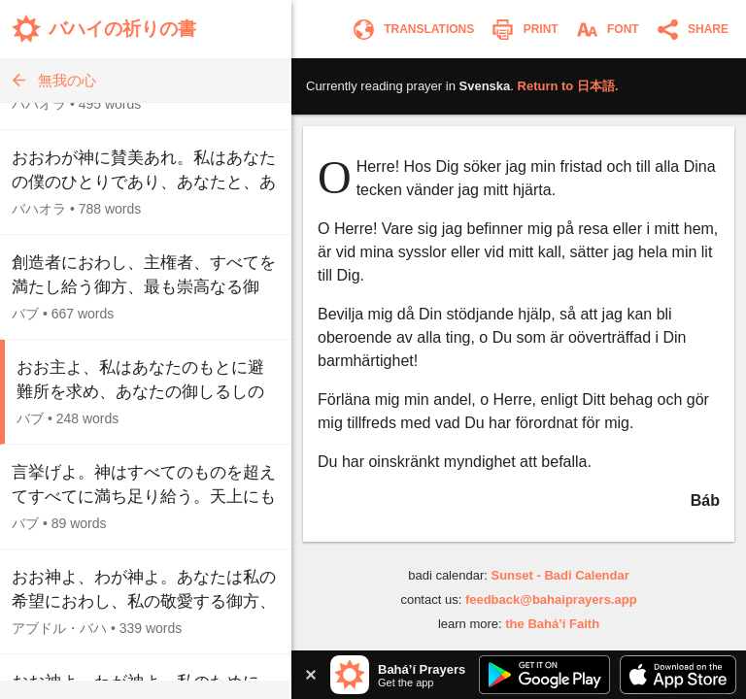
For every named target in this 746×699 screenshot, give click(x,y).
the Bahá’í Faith (552, 623)
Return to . (568, 86)
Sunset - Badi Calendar (559, 575)
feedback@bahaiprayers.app (551, 599)
